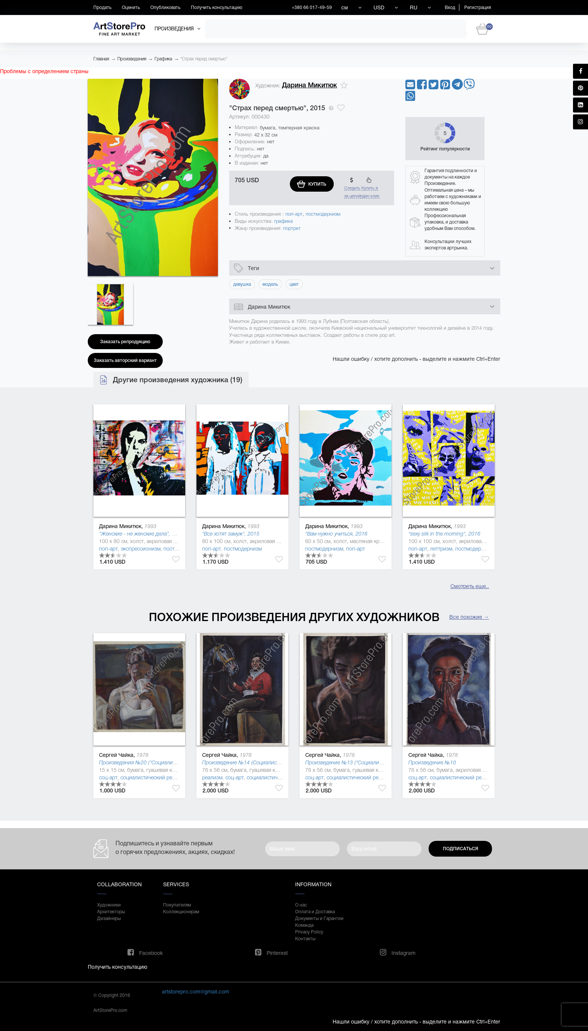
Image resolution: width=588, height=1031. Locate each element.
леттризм (441, 549)
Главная (101, 59)
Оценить (131, 7)
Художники (109, 905)
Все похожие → (469, 617)
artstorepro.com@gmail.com (195, 992)
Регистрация (477, 7)
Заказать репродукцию (125, 341)
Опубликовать (165, 7)
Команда (304, 925)
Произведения (131, 59)
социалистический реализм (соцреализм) (169, 777)
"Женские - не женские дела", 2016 (141, 534)
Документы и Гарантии (319, 918)
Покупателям (177, 905)
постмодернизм (323, 214)
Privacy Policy (309, 932)
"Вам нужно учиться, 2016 (336, 534)
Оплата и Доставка (315, 911)
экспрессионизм (140, 549)
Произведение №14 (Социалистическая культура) (261, 762)
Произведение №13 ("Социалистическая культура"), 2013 (373, 762)
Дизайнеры (109, 918)
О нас (301, 905)
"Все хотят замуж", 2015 (231, 534)
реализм (212, 777)
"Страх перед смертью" (203, 59)
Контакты (305, 938)
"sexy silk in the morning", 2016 (444, 534)
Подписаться (460, 848)
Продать (102, 7)
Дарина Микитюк (309, 85)
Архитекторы (111, 911)
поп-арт (294, 214)
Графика (163, 59)
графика (283, 221)
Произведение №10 (432, 762)
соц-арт (108, 777)
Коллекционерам (181, 911)
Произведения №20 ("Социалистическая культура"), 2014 (167, 762)
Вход (450, 7)
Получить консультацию (216, 7)
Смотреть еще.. (469, 586)
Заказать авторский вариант (125, 360)
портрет (292, 228)
